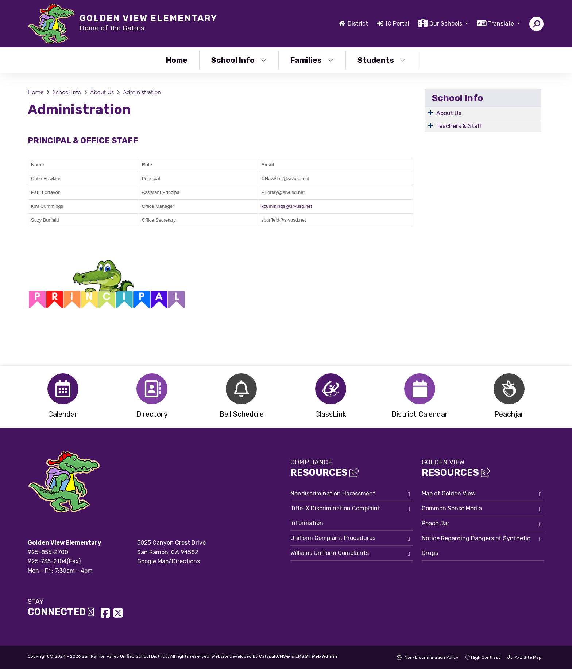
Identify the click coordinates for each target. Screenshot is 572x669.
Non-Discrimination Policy (428, 657)
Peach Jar (435, 523)
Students (382, 60)
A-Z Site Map (524, 657)
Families (312, 60)
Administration (142, 92)
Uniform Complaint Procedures (332, 537)
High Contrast (485, 657)
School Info (239, 60)
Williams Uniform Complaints (329, 552)
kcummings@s (276, 206)
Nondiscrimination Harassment (332, 493)
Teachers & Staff (459, 125)
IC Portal (397, 23)
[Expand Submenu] (430, 112)
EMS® (301, 656)
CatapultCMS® (274, 656)
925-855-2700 (48, 552)
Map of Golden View (449, 493)
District (358, 23)
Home (177, 60)
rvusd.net (302, 206)
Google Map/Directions (168, 561)
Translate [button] (501, 23)
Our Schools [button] (446, 23)
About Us (102, 92)
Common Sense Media (452, 508)
